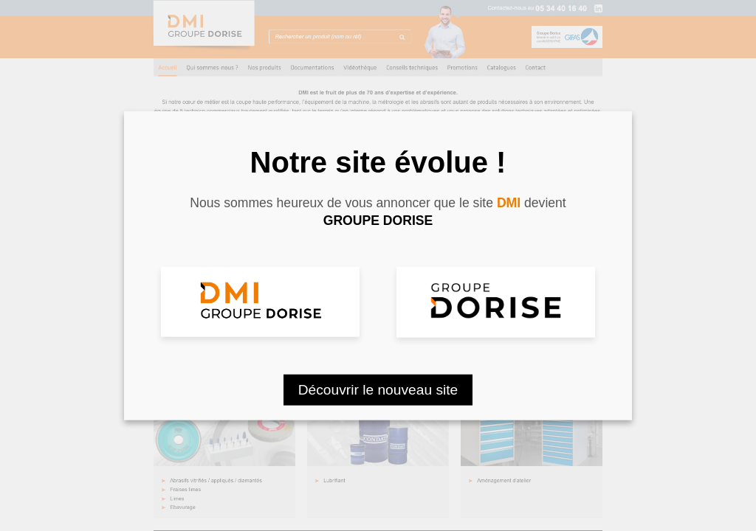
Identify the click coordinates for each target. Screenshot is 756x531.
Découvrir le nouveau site (378, 389)
